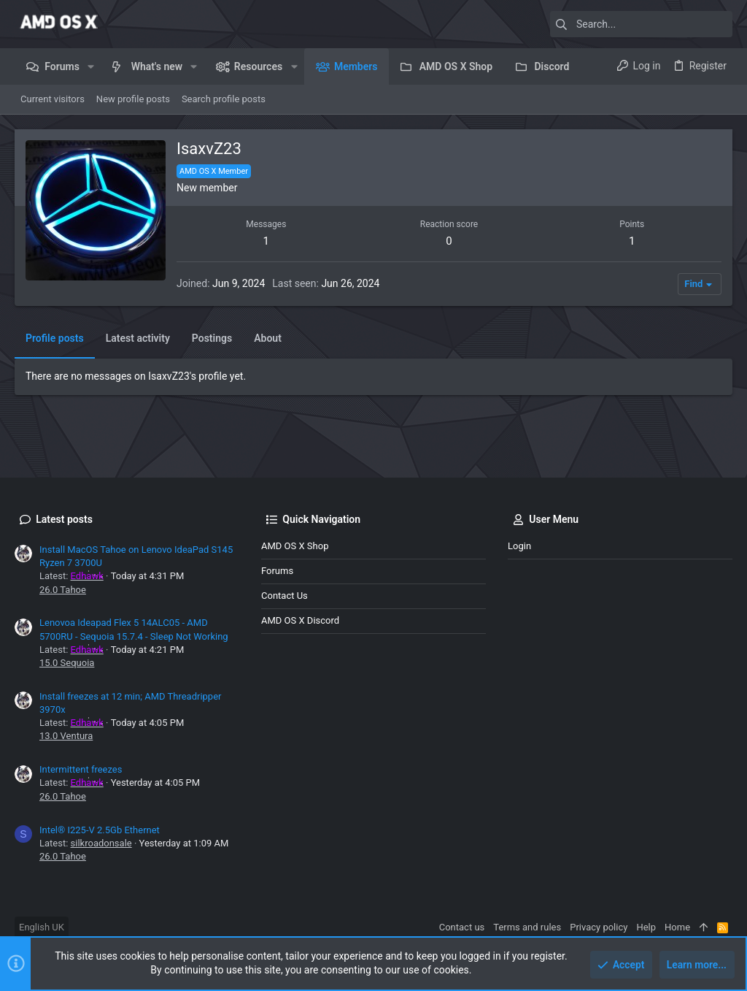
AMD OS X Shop (294, 545)
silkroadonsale (101, 843)
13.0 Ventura (66, 735)
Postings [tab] (212, 338)
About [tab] (268, 338)
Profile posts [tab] (55, 338)
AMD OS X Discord (300, 620)
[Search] (641, 24)
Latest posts (64, 519)
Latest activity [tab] (138, 338)
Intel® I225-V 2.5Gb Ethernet (99, 829)
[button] (91, 66)
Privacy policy (598, 927)
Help (646, 927)
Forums (277, 570)
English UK (41, 927)
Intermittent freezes (80, 769)
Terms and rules (527, 927)
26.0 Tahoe (62, 589)
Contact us (284, 595)
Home (677, 927)
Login (519, 545)
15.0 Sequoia (66, 662)
